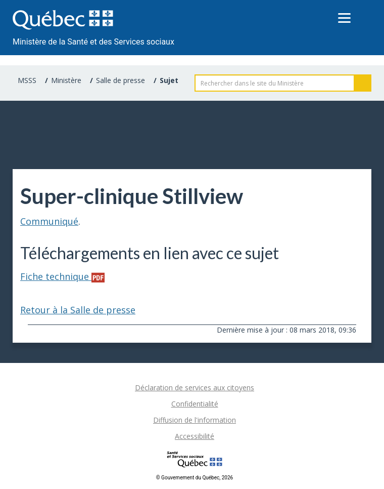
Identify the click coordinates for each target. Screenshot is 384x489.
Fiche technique (62, 276)
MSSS (27, 80)
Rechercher (362, 83)
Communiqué (49, 221)
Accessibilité (194, 436)
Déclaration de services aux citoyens (194, 387)
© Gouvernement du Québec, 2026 (194, 477)
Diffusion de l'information (194, 420)
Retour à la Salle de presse (77, 310)
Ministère (66, 80)
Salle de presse (120, 80)
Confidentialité (194, 404)
